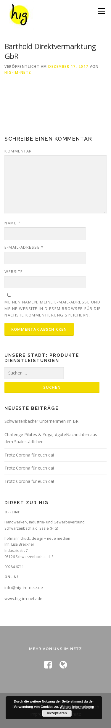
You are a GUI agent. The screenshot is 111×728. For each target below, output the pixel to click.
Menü (101, 11)
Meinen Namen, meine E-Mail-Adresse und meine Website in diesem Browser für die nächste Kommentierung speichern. (52, 308)
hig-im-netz (17, 72)
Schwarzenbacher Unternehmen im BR (41, 421)
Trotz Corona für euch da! (29, 455)
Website (13, 271)
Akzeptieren (57, 713)
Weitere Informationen (77, 706)
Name (12, 223)
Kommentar (18, 151)
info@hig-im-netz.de (23, 587)
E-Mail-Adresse (24, 247)
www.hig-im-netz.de (23, 598)
